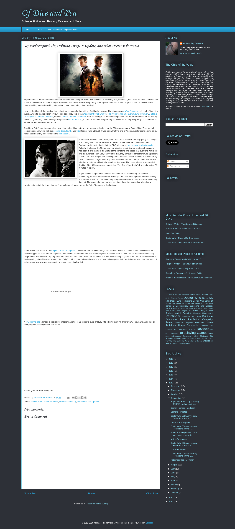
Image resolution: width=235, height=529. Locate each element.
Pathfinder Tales (207, 326)
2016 (171, 371)
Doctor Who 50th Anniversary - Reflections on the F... (184, 417)
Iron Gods (170, 311)
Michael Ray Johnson (193, 43)
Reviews (203, 329)
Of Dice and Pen (48, 13)
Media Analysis (200, 310)
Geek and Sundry (196, 308)
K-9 (190, 311)
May (173, 476)
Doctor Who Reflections (181, 301)
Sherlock (170, 338)
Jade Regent (181, 311)
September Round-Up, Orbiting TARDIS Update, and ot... (185, 402)
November (176, 390)
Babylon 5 (185, 295)
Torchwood (198, 341)
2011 (171, 501)
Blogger (149, 523)
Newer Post (30, 493)
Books (192, 294)
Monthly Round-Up (67, 402)
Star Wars (190, 338)
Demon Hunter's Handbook (183, 408)
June (173, 473)
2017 (171, 367)
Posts (171, 161)
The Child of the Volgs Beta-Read (63, 29)
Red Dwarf (178, 329)
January (175, 492)
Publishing (169, 329)
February (175, 488)
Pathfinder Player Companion (182, 325)
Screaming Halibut (190, 336)
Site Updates (93, 402)
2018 (171, 363)
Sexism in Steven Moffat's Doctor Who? (183, 228)
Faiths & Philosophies (180, 422)
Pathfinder (82, 402)
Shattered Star (206, 336)
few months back (33, 322)
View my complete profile (191, 53)
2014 (171, 379)
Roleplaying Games (193, 332)
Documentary (182, 306)
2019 (171, 359)
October (175, 394)
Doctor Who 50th (50, 402)
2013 (171, 383)
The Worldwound (178, 449)
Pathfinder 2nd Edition (191, 317)
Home (27, 29)
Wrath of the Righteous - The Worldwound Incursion (189, 278)
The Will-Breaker (187, 341)
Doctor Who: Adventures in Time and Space (185, 242)
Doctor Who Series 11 (175, 303)
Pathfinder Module (204, 322)
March (174, 484)
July (173, 469)
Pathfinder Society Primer (182, 460)
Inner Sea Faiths (173, 233)
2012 (171, 497)
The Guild (177, 341)
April (173, 481)
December (176, 386)
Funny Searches (181, 308)
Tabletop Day (199, 338)
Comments (173, 166)
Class (198, 295)
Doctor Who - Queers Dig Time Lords (182, 238)
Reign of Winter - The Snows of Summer (184, 224)
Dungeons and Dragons (201, 306)
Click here (205, 106)
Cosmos (204, 294)
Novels (210, 313)
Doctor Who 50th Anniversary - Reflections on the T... (184, 444)
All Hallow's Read (172, 295)
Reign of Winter (189, 329)
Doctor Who (36, 402)
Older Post (152, 493)
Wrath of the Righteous (181, 343)
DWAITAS (170, 308)
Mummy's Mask (200, 313)
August (174, 465)
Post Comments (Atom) (97, 504)
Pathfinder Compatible (184, 323)
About (39, 29)
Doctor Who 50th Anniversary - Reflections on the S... (184, 454)
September (176, 398)
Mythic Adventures (179, 439)
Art (180, 295)
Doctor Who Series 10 (203, 301)
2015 (171, 375)
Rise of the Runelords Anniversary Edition (184, 273)
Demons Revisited (179, 412)
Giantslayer (208, 308)
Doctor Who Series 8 (193, 303)
